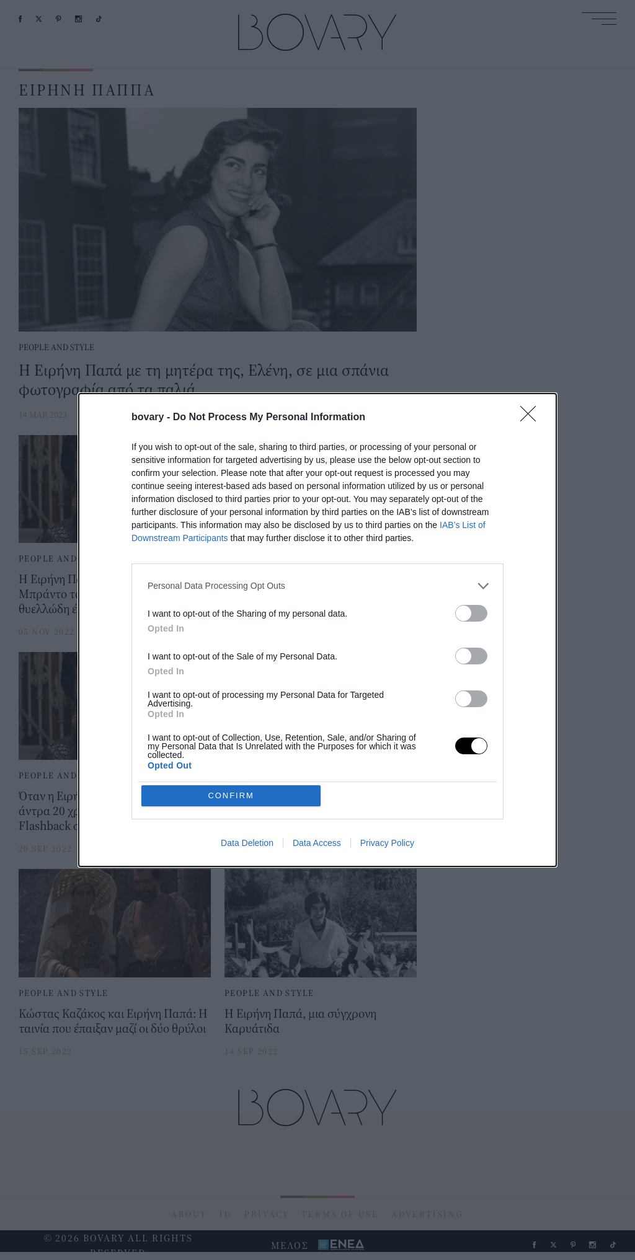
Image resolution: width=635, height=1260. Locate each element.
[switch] (471, 612)
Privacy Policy (387, 844)
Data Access (317, 844)
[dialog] (317, 630)
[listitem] (317, 585)
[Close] (532, 417)
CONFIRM (232, 795)
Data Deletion (247, 844)
